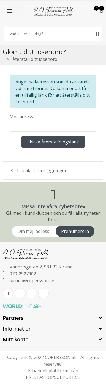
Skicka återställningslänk (53, 142)
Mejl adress (21, 117)
